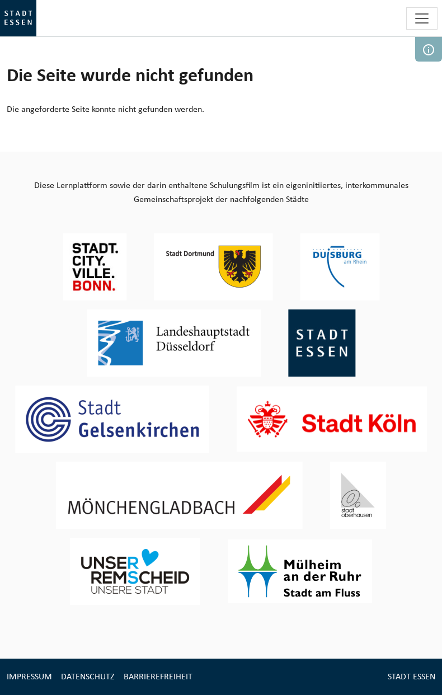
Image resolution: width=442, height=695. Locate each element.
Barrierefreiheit (158, 676)
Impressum (29, 676)
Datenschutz (88, 676)
